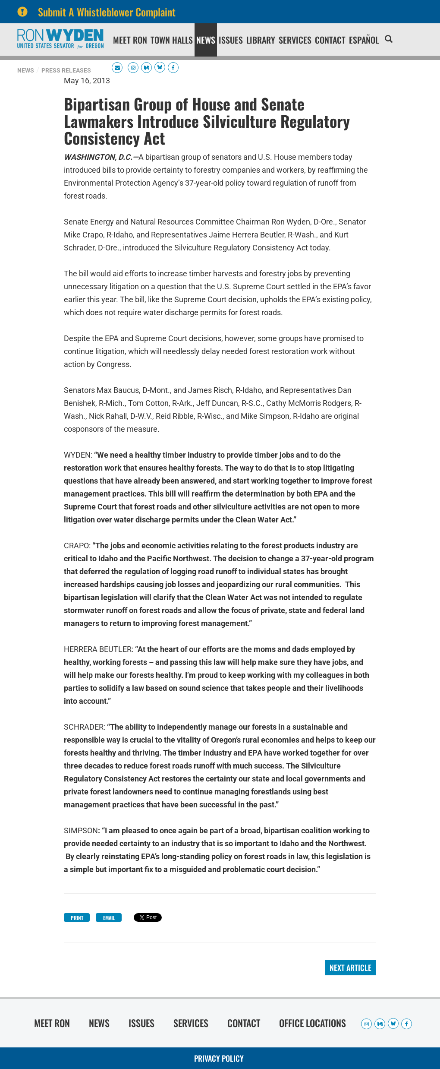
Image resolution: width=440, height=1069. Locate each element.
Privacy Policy (219, 1058)
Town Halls (172, 39)
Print (77, 917)
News (205, 39)
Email (109, 917)
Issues (231, 39)
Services (295, 39)
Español (364, 39)
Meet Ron (130, 39)
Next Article (350, 967)
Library (260, 39)
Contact (330, 39)
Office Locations (312, 1023)
